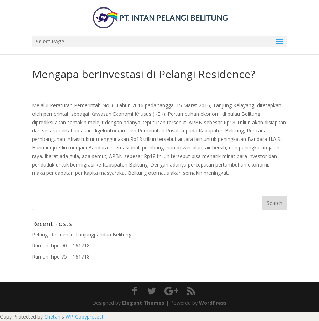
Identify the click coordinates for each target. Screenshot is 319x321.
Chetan (52, 316)
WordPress (213, 302)
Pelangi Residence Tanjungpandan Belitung (81, 234)
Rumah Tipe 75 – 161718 (61, 256)
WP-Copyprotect (85, 316)
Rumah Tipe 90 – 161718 (61, 245)
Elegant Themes (143, 302)
